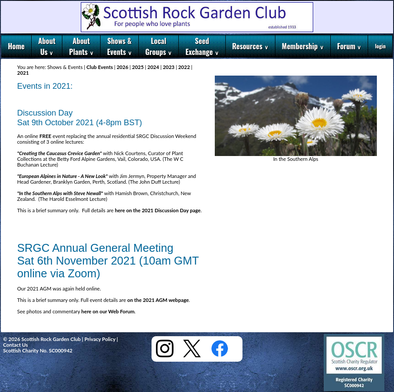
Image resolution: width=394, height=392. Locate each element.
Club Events (99, 67)
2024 (153, 67)
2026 (123, 67)
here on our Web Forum (107, 311)
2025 (138, 67)
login (380, 46)
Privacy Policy (99, 339)
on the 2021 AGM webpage (158, 300)
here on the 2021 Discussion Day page (158, 210)
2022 (184, 67)
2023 (169, 67)
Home (16, 45)
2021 (23, 73)
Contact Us (15, 345)
